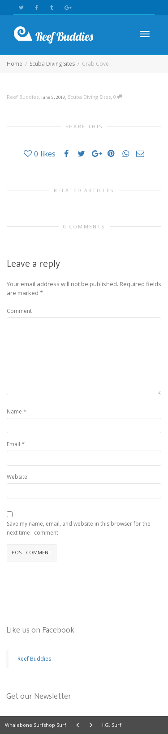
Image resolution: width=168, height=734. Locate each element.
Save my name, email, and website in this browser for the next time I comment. (79, 528)
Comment (19, 311)
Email (13, 444)
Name (14, 411)
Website (17, 477)
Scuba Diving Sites (89, 96)
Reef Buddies (34, 658)
